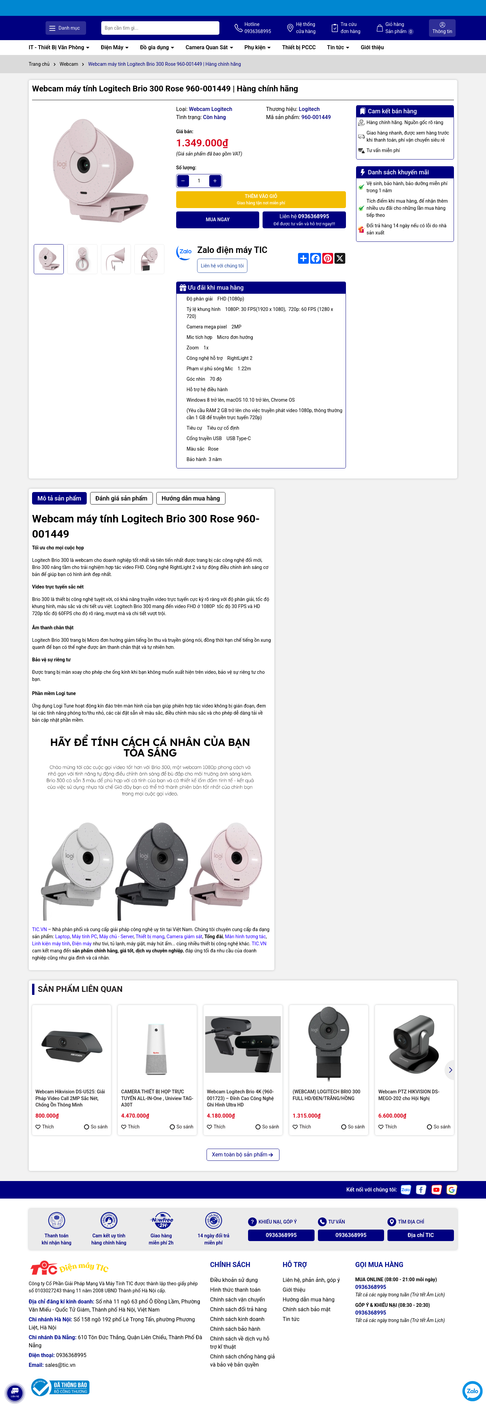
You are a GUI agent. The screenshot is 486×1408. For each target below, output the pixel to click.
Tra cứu (372, 28)
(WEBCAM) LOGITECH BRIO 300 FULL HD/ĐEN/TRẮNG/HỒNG (326, 1095)
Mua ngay (218, 219)
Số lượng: (186, 167)
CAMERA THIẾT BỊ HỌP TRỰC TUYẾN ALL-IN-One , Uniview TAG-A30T (157, 1098)
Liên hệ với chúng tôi (222, 265)
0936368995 (281, 1235)
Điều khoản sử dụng (234, 1279)
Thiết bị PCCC (299, 47)
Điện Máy (113, 47)
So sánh (96, 1126)
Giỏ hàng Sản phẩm (410, 27)
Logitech (309, 109)
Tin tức (336, 47)
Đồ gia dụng (155, 47)
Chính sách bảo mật (307, 1309)
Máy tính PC (84, 936)
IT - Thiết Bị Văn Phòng (57, 47)
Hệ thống (337, 28)
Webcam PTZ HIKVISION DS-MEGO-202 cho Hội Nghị (408, 1095)
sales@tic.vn (60, 1364)
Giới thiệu (372, 47)
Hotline (300, 28)
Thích (44, 1126)
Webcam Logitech (210, 109)
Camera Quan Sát (207, 47)
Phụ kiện (255, 47)
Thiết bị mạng (150, 936)
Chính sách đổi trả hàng (238, 1309)
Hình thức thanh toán (235, 1289)
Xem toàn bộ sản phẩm (243, 1154)
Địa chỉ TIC (421, 1235)
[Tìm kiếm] (261, 27)
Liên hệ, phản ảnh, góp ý (311, 1279)
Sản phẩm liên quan (80, 989)
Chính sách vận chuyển (237, 1299)
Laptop (62, 936)
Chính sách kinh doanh (237, 1319)
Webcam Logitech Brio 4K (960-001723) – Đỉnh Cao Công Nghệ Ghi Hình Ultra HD (240, 1098)
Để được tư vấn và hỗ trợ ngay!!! (304, 219)
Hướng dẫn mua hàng (309, 1299)
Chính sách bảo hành (235, 1328)
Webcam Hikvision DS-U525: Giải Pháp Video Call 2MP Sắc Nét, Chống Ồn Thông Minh (70, 1098)
